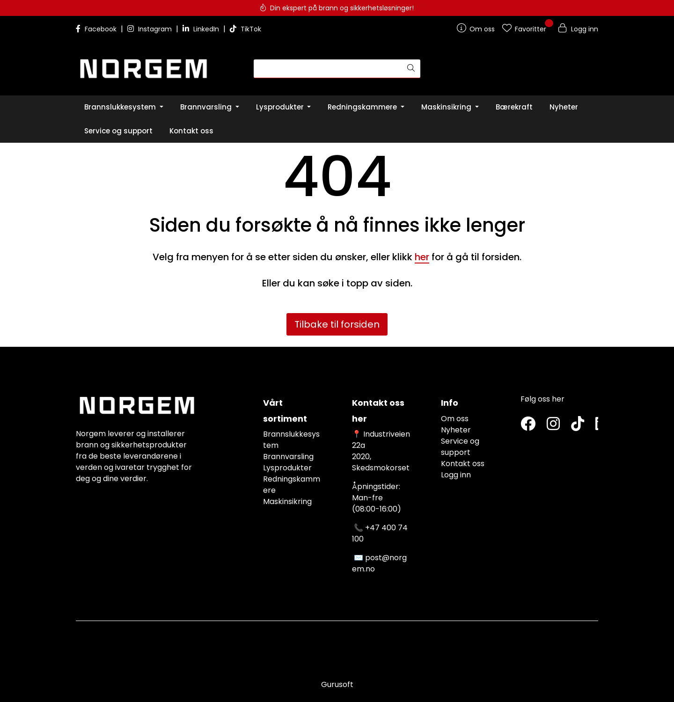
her (422, 256)
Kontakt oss (462, 463)
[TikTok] (577, 424)
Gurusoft (337, 684)
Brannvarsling (288, 456)
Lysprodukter (287, 467)
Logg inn (456, 474)
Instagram (150, 29)
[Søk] (328, 68)
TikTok (245, 29)
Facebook (97, 29)
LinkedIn (202, 29)
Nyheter (456, 429)
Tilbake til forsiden (337, 324)
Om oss (455, 418)
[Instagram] (553, 424)
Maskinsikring (287, 501)
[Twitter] (527, 424)
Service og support (460, 447)
